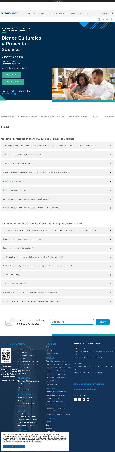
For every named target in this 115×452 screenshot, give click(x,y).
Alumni (49, 428)
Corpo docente (24, 390)
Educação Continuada (27, 425)
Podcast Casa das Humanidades (58, 367)
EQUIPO (97, 117)
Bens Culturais (24, 414)
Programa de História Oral (29, 361)
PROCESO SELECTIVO (28, 117)
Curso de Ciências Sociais (28, 381)
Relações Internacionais (28, 419)
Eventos (49, 350)
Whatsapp (112, 19)
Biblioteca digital (52, 384)
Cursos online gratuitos (27, 422)
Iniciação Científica (53, 398)
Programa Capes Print (54, 401)
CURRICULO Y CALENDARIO (54, 117)
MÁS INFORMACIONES (80, 117)
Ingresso (21, 387)
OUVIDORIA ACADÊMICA (85, 389)
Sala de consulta (24, 370)
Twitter (107, 19)
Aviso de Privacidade (34, 442)
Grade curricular (24, 384)
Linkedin (103, 19)
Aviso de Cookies (13, 442)
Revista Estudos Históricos (56, 377)
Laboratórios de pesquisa (56, 391)
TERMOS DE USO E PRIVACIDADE (89, 384)
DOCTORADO (13, 82)
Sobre (48, 422)
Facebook (99, 19)
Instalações (50, 431)
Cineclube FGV (52, 353)
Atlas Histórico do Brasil (55, 374)
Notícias (49, 347)
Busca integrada (24, 347)
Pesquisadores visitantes (56, 395)
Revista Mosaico (52, 381)
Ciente (14, 447)
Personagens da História (55, 371)
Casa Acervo (23, 373)
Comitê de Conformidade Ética (58, 414)
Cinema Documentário (27, 416)
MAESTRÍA (11, 75)
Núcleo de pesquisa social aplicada (59, 405)
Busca (104, 13)
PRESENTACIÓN (8, 117)
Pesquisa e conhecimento (56, 361)
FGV (58, 1)
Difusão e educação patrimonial (58, 364)
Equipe (49, 425)
